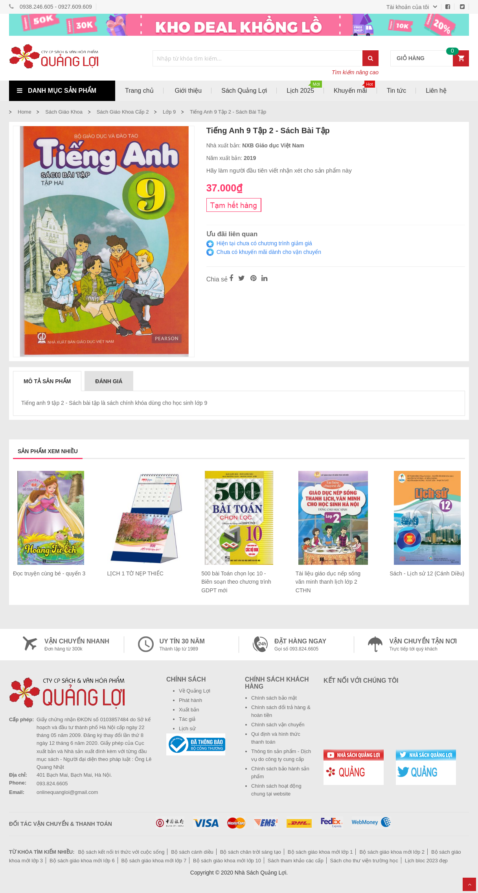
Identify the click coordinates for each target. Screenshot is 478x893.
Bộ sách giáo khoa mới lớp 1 (320, 852)
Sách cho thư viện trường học (364, 861)
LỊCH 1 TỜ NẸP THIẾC (135, 573)
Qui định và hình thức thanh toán (275, 738)
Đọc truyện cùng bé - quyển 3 (49, 573)
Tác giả (187, 719)
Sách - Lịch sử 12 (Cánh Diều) (427, 573)
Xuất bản (189, 710)
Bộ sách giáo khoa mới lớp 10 (227, 861)
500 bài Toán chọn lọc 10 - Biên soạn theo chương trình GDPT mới (236, 581)
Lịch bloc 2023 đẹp (426, 861)
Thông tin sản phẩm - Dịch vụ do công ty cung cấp (281, 755)
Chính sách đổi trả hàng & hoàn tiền (281, 711)
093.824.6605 (52, 783)
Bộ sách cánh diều (192, 852)
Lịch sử (187, 728)
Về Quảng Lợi (194, 691)
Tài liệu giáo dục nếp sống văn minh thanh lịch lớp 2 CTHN (328, 581)
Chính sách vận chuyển (277, 725)
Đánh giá (108, 381)
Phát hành (190, 700)
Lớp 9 (169, 112)
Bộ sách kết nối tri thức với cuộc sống (121, 852)
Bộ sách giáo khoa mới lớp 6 (82, 861)
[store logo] (62, 58)
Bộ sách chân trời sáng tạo (250, 852)
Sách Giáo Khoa (64, 112)
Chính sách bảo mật (274, 698)
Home (24, 112)
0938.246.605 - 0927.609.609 (56, 7)
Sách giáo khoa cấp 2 (123, 112)
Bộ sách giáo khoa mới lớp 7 (154, 861)
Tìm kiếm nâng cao (355, 72)
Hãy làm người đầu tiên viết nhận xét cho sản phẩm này (279, 170)
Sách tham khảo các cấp (296, 861)
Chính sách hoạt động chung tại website (276, 790)
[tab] (47, 381)
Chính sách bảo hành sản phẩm (280, 772)
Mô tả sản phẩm (47, 381)
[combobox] (258, 58)
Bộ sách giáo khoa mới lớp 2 (392, 852)
